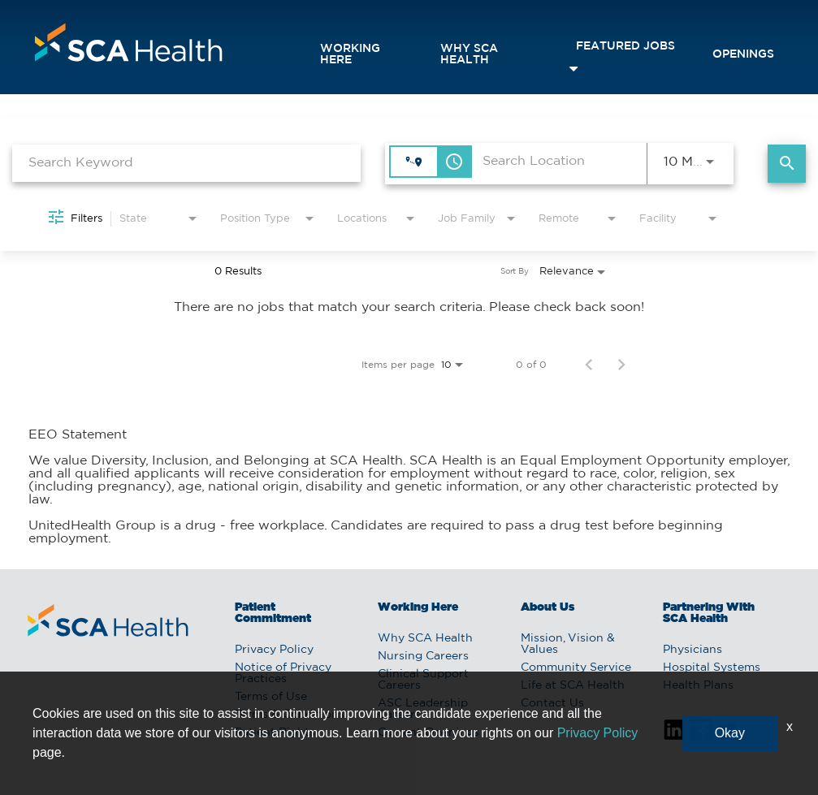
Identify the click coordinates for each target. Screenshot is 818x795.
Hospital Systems (711, 667)
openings (743, 54)
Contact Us (552, 703)
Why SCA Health (469, 54)
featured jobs (625, 46)
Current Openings (428, 732)
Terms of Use (271, 696)
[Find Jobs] (787, 164)
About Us (547, 607)
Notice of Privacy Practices (283, 673)
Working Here (350, 54)
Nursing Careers (423, 656)
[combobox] (186, 163)
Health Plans (698, 685)
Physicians (692, 649)
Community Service (576, 667)
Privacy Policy (274, 649)
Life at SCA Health (573, 685)
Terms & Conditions (289, 714)
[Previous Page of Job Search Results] (589, 364)
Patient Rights (275, 732)
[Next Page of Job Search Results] (621, 364)
